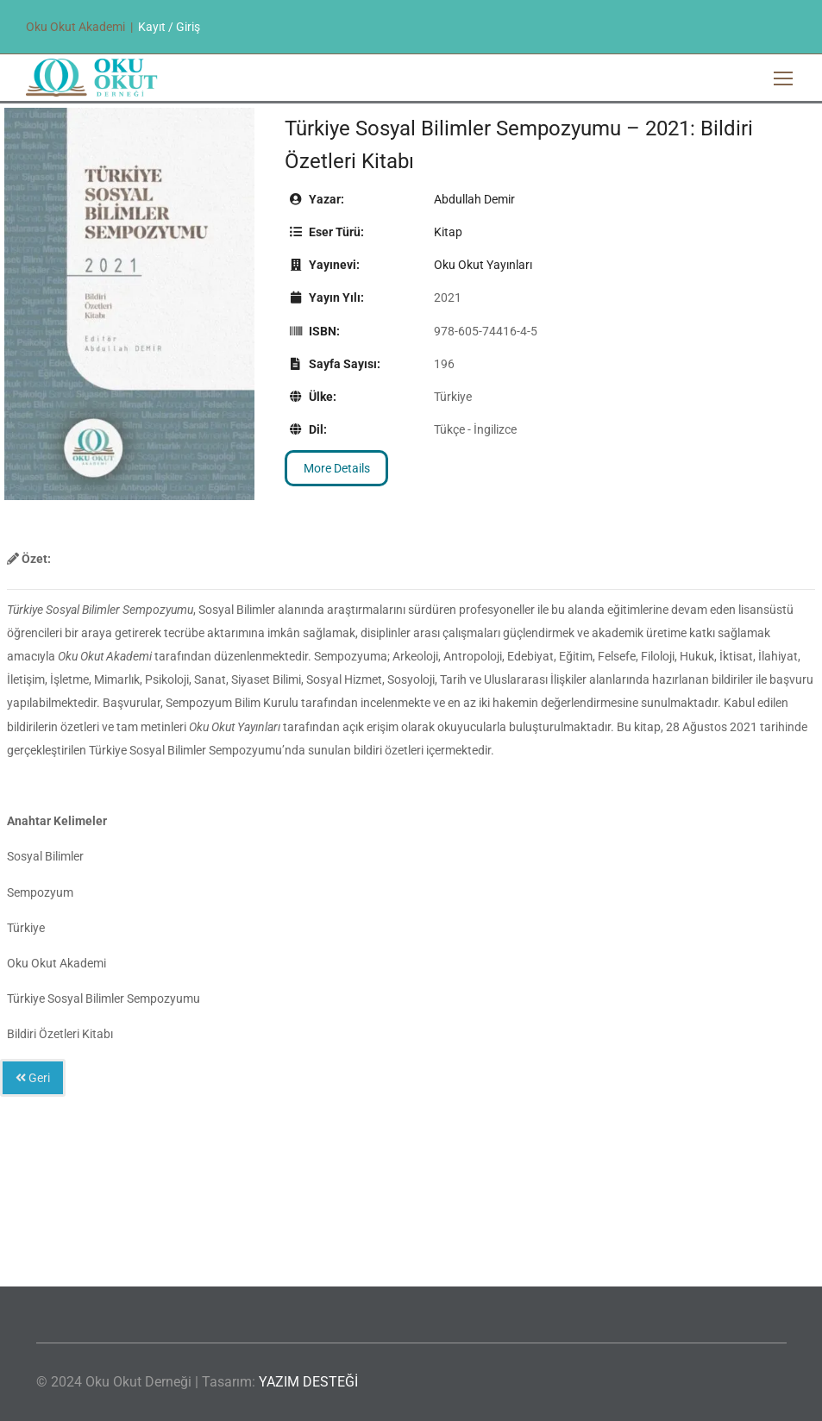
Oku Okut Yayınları (483, 265)
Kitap (448, 232)
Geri (33, 1078)
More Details (337, 468)
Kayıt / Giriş (169, 27)
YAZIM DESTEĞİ (308, 1382)
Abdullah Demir (474, 199)
